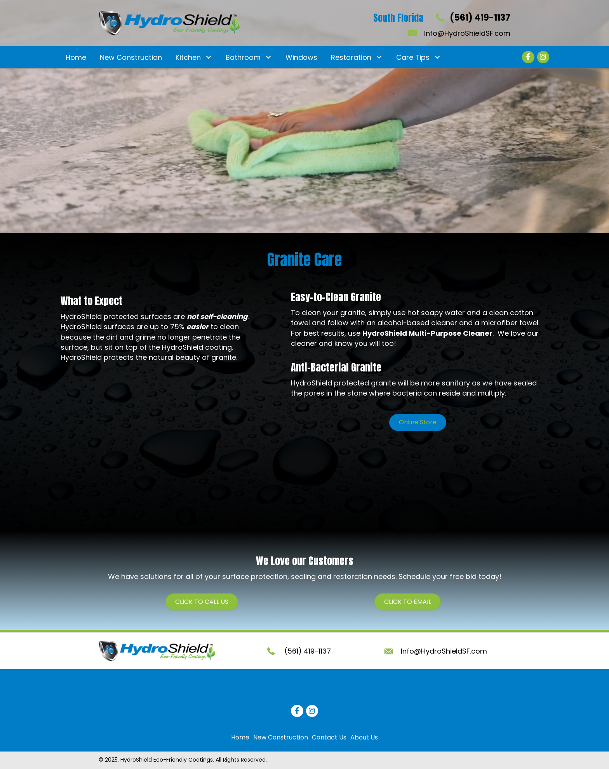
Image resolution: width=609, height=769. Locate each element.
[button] (208, 57)
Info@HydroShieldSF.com (467, 33)
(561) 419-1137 (480, 18)
